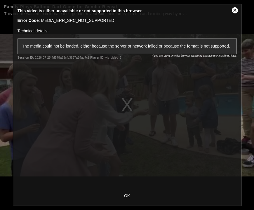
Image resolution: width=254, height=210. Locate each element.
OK (127, 195)
